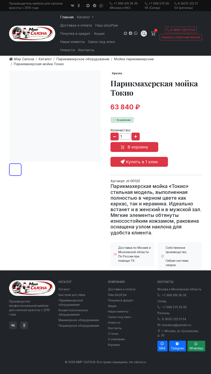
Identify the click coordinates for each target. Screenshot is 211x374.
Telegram (177, 346)
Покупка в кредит (75, 33)
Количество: (120, 130)
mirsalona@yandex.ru (174, 325)
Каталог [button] (84, 17)
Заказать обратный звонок (181, 37)
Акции (99, 33)
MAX (162, 346)
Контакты (86, 50)
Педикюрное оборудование (79, 325)
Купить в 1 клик (139, 161)
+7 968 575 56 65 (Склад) (157, 5)
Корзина (114, 344)
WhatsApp (196, 346)
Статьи (113, 333)
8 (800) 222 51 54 (181, 30)
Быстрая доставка (72, 294)
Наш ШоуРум (106, 25)
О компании (116, 339)
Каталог (64, 289)
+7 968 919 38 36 (171, 295)
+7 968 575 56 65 (172, 307)
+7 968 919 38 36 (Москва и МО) (124, 5)
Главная (67, 17)
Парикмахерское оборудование (71, 302)
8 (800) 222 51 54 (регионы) (186, 5)
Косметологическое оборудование (73, 312)
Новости (67, 50)
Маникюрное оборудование (79, 320)
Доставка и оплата (76, 25)
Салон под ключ (101, 42)
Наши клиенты (72, 42)
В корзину (134, 147)
